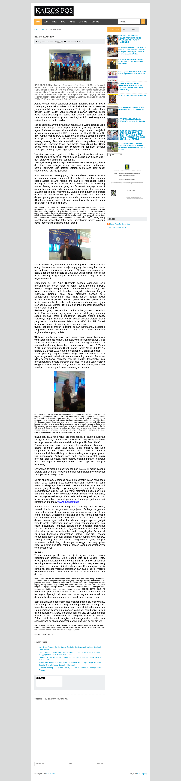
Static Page (95, 21)
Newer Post (40, 764)
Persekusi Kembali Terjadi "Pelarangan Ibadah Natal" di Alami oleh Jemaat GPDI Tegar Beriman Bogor (130, 86)
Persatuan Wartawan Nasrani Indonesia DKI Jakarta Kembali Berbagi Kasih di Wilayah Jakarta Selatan (131, 146)
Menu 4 (63, 21)
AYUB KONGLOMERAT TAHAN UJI (132, 95)
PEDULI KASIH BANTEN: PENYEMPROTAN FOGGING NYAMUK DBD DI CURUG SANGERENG (129, 39)
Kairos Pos (50, 774)
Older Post (99, 764)
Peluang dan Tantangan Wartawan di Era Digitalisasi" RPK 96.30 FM (132, 73)
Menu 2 (54, 21)
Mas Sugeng (142, 774)
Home (38, 21)
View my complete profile (116, 227)
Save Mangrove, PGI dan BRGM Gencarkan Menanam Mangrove (131, 108)
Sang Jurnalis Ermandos (120, 224)
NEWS (81, 42)
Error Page (83, 21)
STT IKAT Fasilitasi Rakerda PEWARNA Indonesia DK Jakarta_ (132, 120)
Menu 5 (72, 21)
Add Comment (71, 42)
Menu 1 (46, 21)
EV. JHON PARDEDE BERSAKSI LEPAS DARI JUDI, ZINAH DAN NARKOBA (131, 62)
